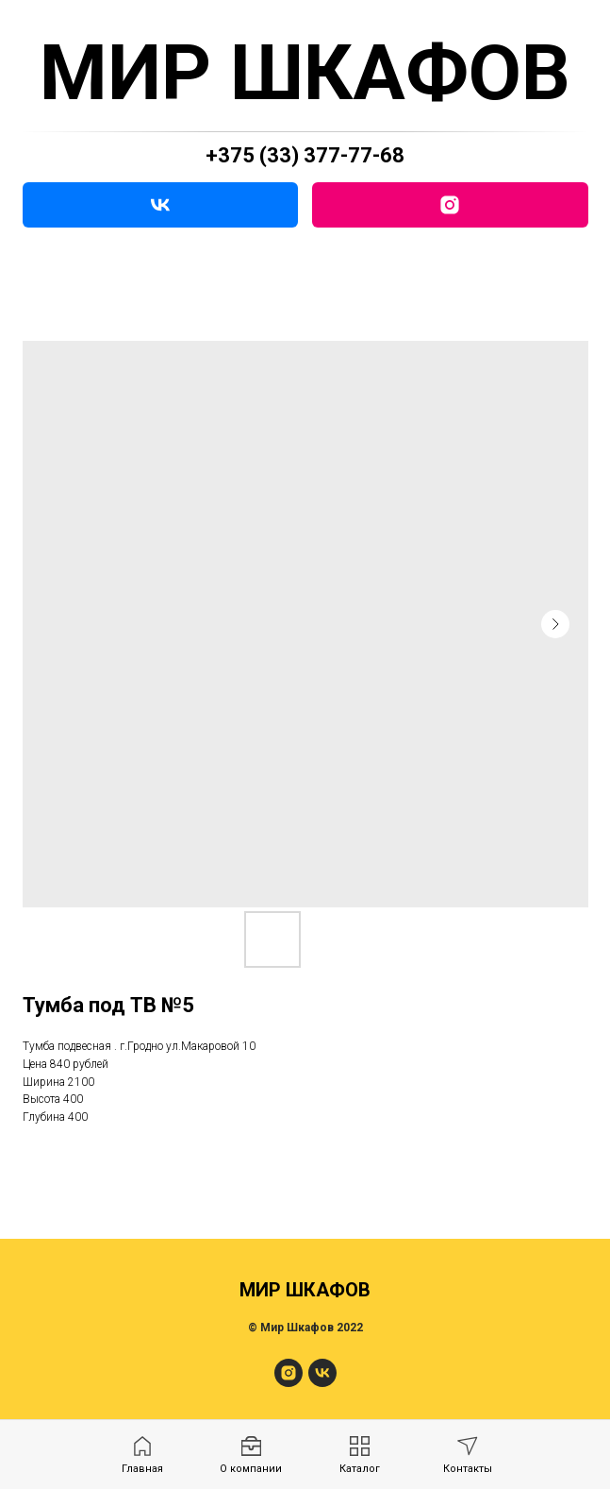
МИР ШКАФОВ (305, 72)
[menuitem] (142, 1455)
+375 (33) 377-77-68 (305, 155)
